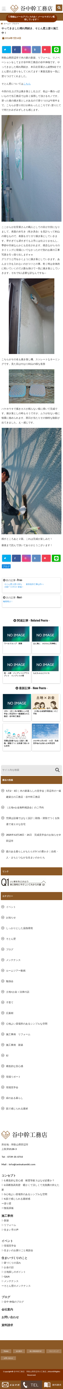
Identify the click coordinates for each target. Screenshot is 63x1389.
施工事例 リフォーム (18, 1034)
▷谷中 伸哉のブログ (13, 1301)
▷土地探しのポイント (14, 1271)
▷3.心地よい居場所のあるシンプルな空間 (24, 1194)
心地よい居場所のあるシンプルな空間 (26, 1023)
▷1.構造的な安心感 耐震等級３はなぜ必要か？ (28, 1180)
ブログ (6, 566)
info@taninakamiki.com (22, 1164)
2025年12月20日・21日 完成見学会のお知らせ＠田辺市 (33, 837)
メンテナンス (13, 959)
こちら (27, 83)
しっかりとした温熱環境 (19, 928)
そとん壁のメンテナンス (17, 1285)
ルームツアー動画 (16, 970)
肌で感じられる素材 (17, 1108)
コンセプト (9, 1175)
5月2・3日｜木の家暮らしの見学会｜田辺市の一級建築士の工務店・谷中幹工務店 (33, 793)
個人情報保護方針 (36, 1351)
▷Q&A (6, 1276)
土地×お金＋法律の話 (17, 991)
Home (6, 1351)
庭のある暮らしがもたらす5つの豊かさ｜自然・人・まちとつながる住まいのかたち (32, 854)
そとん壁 (11, 938)
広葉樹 (9, 1013)
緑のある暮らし (14, 1097)
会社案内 (19, 1351)
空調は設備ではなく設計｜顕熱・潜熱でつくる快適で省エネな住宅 (33, 821)
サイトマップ (53, 1351)
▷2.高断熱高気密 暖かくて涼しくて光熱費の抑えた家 (30, 1187)
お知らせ (11, 917)
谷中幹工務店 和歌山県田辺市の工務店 (30, 1371)
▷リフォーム (9, 1224)
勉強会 (9, 981)
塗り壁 (7, 1203)
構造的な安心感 (14, 1066)
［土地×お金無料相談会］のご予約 (25, 807)
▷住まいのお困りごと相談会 (17, 1250)
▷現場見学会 (9, 1245)
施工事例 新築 (16, 1044)
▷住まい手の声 (10, 1229)
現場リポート (13, 1076)
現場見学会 (12, 1087)
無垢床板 (9, 1207)
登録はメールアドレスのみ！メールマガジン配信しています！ (31, 18)
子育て (9, 1002)
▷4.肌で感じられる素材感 (16, 1198)
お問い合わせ (8, 1358)
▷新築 (5, 1220)
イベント (11, 906)
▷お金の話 (8, 1267)
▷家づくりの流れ (11, 1262)
